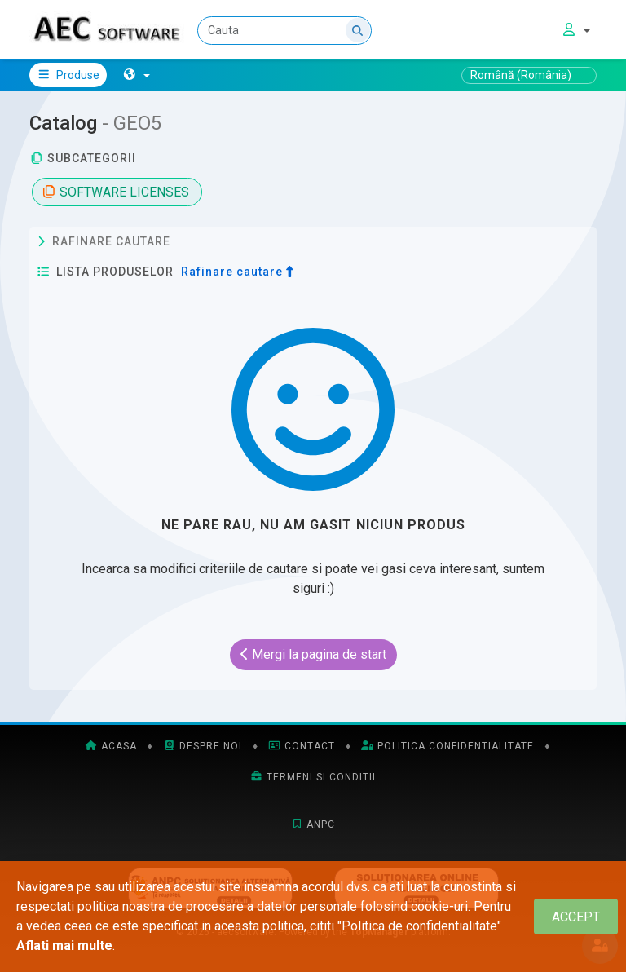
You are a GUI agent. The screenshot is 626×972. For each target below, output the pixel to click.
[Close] (576, 916)
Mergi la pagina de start (313, 654)
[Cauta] (284, 30)
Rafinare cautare (103, 242)
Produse (68, 75)
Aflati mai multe (64, 945)
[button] (136, 75)
